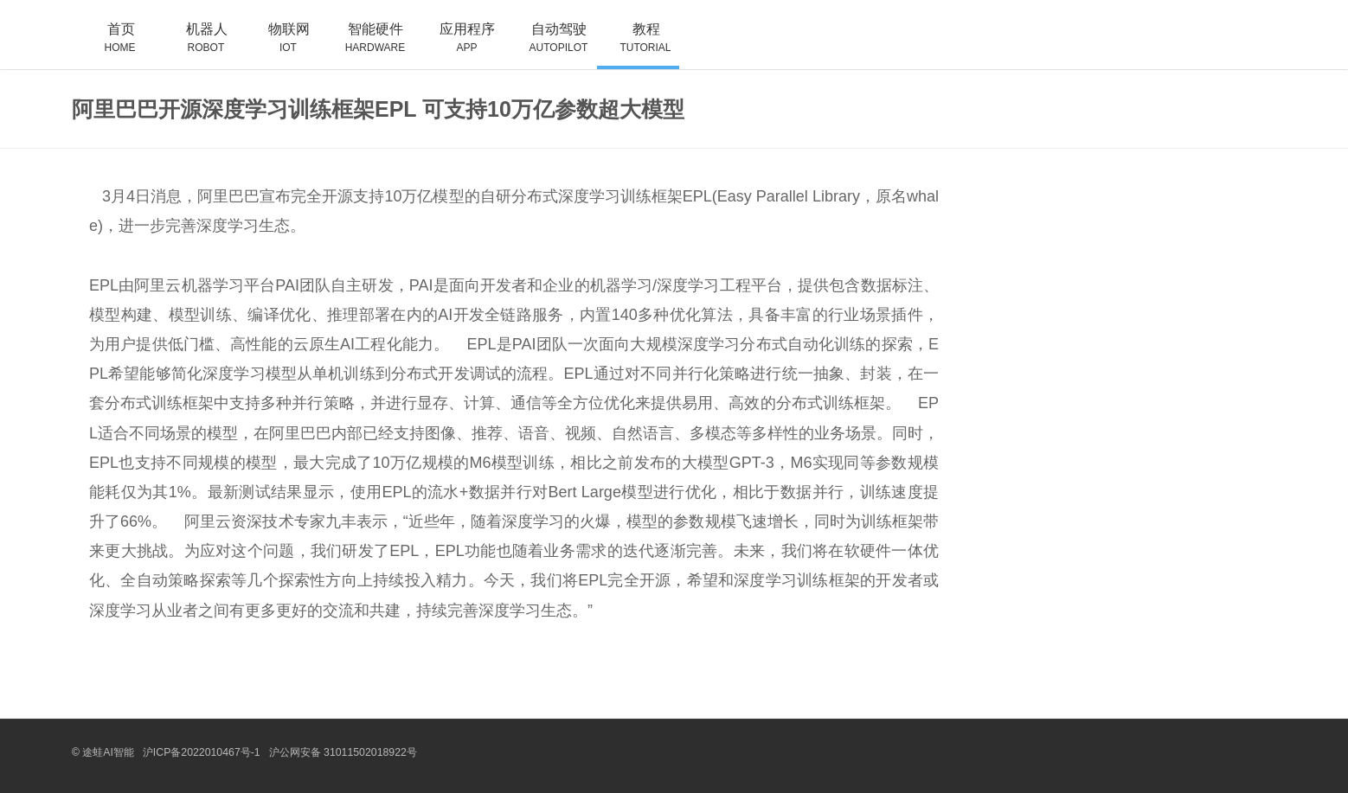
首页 (113, 45)
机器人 (198, 45)
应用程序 (459, 45)
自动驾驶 (551, 45)
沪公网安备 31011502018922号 (339, 752)
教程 (638, 45)
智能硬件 (368, 45)
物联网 (281, 45)
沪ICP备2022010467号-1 (200, 752)
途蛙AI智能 (107, 752)
